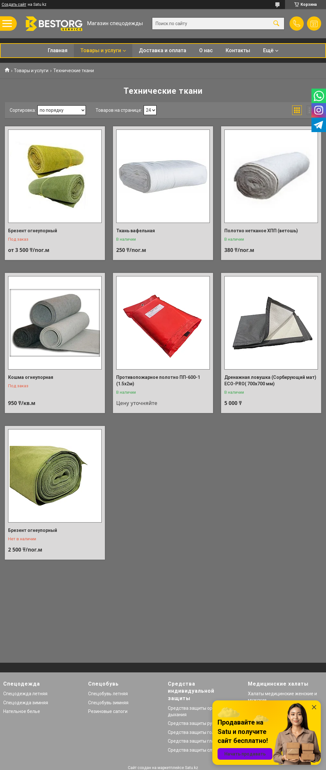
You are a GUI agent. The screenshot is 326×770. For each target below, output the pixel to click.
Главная (57, 50)
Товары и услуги (100, 50)
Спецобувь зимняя (108, 702)
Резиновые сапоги (107, 711)
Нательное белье (21, 711)
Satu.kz (191, 767)
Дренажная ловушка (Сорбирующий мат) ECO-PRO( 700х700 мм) (270, 380)
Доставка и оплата (162, 50)
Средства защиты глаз (192, 741)
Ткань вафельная (135, 230)
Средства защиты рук (191, 723)
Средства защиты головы (195, 732)
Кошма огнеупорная (30, 377)
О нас (206, 50)
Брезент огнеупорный (32, 230)
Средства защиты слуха (193, 750)
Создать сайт (14, 4)
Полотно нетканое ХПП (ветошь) (261, 230)
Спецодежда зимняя (25, 702)
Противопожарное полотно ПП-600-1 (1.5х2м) (158, 380)
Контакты (238, 50)
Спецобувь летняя (108, 693)
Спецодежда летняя (25, 693)
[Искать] (276, 24)
